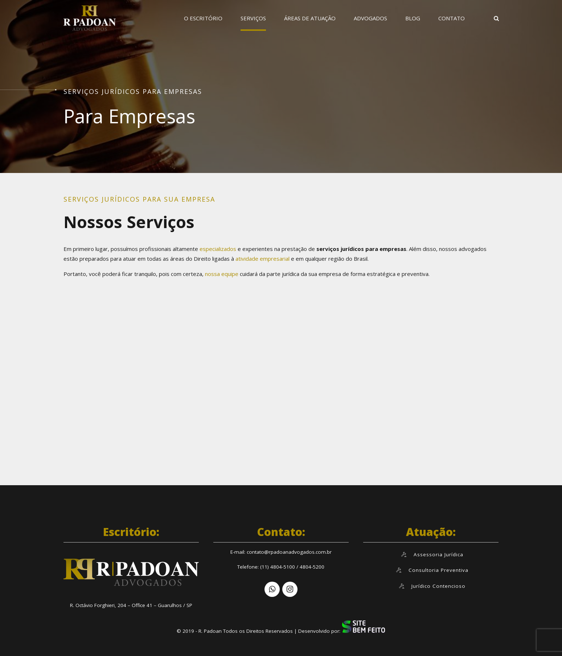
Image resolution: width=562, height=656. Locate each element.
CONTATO (451, 18)
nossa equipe (221, 273)
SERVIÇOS (253, 18)
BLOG (412, 18)
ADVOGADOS (370, 18)
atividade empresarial (263, 258)
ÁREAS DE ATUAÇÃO (310, 18)
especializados (217, 248)
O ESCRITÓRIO (203, 18)
